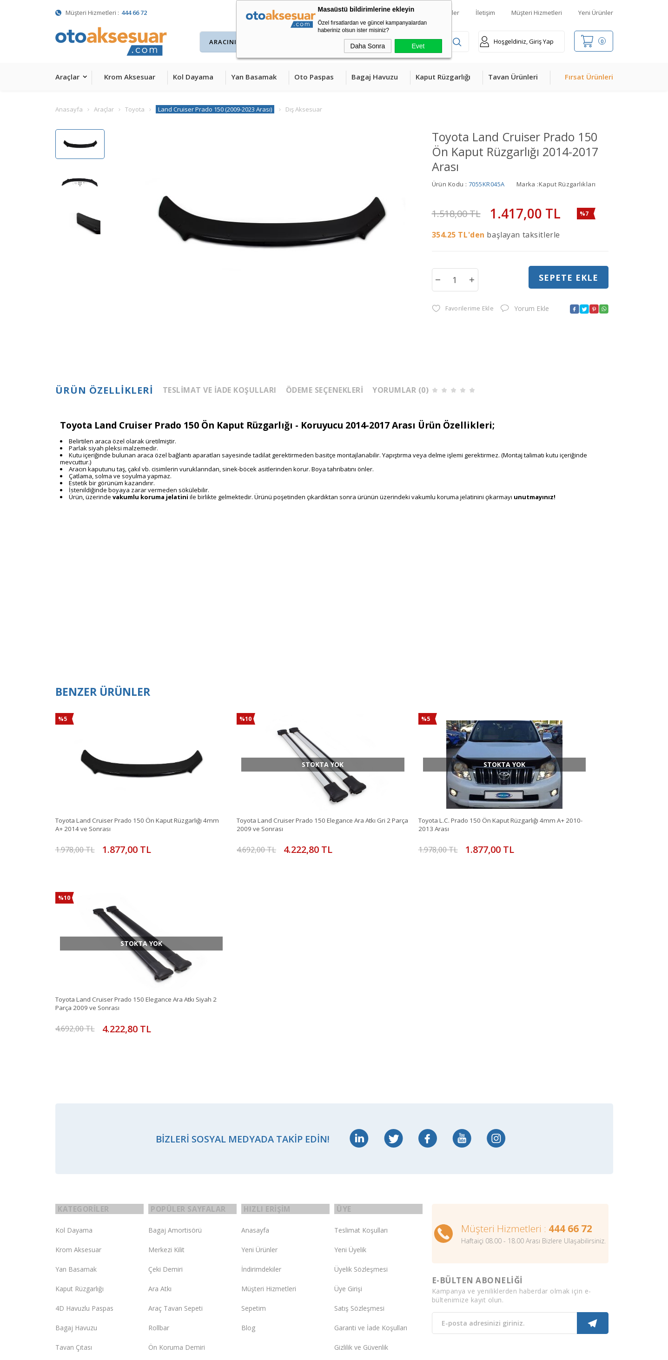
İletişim (485, 12)
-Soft (286, 1348)
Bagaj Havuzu (374, 76)
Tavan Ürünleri (513, 76)
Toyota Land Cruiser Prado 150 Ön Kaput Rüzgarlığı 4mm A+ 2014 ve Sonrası (117, 805)
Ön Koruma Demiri (176, 1147)
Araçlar (67, 76)
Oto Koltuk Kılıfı (78, 1186)
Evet (417, 46)
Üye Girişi (348, 1088)
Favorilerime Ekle (462, 309)
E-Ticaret (307, 1348)
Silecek (158, 1166)
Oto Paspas (314, 76)
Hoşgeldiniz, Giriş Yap (517, 41)
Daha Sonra (368, 46)
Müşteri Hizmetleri (536, 12)
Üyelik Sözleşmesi (361, 1069)
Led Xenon (71, 1245)
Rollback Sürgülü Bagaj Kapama (182, 1206)
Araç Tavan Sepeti (175, 1108)
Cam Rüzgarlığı (77, 1166)
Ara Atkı (160, 1088)
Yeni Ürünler (595, 12)
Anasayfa (255, 1030)
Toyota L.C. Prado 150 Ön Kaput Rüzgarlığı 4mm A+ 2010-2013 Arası (401, 805)
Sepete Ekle (568, 279)
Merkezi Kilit (166, 1049)
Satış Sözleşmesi (359, 1108)
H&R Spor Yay (76, 1225)
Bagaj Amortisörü (175, 1030)
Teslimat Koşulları (361, 1030)
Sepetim (253, 1108)
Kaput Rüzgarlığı (443, 76)
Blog (248, 1127)
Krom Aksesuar (129, 76)
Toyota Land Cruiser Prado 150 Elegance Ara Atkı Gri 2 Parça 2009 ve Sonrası (257, 805)
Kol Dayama (193, 76)
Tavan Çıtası (73, 1147)
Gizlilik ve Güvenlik (361, 1147)
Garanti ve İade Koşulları (370, 1127)
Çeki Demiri (165, 1069)
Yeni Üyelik (350, 1049)
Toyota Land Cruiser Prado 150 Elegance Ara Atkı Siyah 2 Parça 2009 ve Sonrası (538, 805)
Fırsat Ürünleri (589, 76)
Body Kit (68, 1206)
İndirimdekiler (261, 1069)
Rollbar (158, 1127)
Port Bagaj (164, 1186)
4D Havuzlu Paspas (84, 1108)
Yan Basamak (254, 76)
